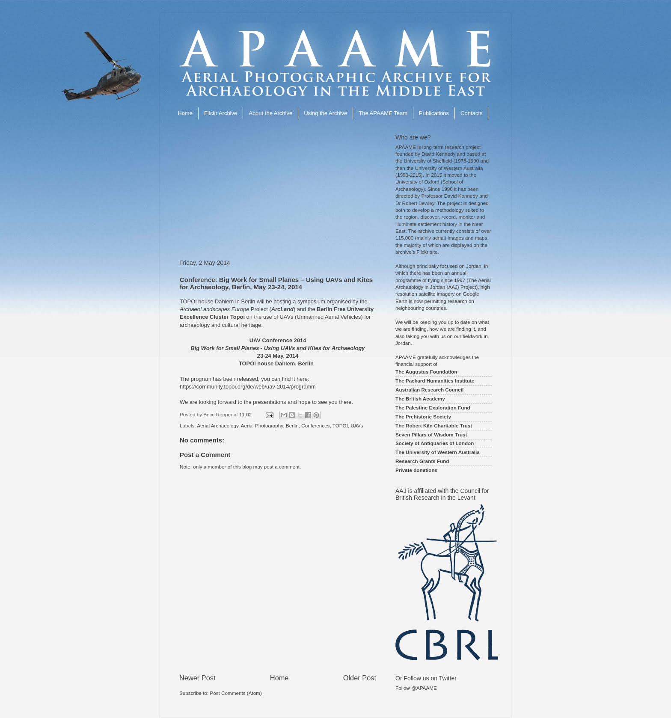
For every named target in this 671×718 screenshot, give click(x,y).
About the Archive (270, 113)
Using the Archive (325, 113)
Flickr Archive (220, 113)
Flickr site (426, 252)
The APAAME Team (383, 113)
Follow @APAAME (416, 688)
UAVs (356, 425)
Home (185, 113)
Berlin (292, 425)
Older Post (359, 678)
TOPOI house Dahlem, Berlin (276, 363)
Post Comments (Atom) (235, 693)
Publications (434, 113)
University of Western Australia (449, 168)
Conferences (315, 425)
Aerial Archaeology (217, 425)
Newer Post (197, 678)
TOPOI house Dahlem (207, 301)
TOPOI (340, 425)
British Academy (425, 398)
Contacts (471, 113)
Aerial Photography (262, 425)
